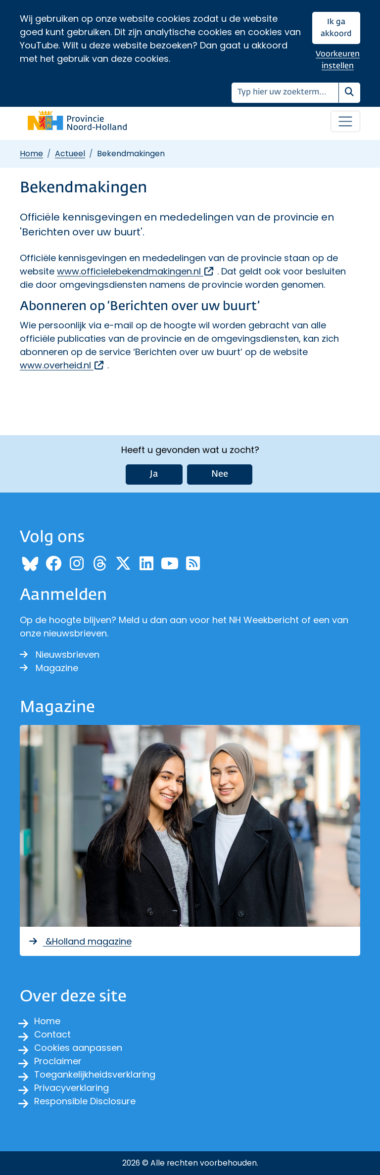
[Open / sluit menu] (345, 122)
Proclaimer (58, 1061)
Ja (154, 474)
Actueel (70, 153)
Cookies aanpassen (78, 1047)
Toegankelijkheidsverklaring (94, 1074)
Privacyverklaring (71, 1088)
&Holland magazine (80, 941)
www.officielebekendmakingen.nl (136, 271)
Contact (52, 1034)
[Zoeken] (285, 93)
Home (31, 153)
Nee (219, 474)
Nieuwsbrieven (59, 654)
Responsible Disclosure (85, 1101)
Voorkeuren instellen (338, 60)
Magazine (49, 668)
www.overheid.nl (62, 365)
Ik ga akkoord (336, 28)
